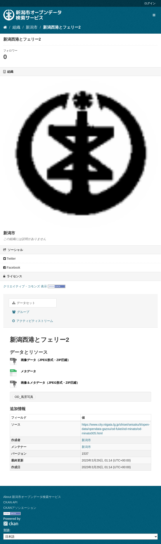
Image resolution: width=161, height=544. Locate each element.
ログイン (150, 3)
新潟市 (32, 27)
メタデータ (28, 371)
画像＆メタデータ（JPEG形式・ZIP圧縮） (50, 382)
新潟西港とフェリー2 (62, 27)
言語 (6, 530)
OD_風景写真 (24, 397)
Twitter (9, 258)
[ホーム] (5, 27)
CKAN (10, 523)
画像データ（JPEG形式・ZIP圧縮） (45, 360)
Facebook (11, 267)
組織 (16, 27)
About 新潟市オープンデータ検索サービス (32, 497)
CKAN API (10, 502)
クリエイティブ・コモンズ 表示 (25, 286)
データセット (23, 303)
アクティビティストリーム (32, 321)
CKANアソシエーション (19, 507)
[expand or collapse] (154, 15)
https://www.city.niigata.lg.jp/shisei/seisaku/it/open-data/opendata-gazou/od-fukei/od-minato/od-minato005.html (116, 429)
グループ (20, 312)
